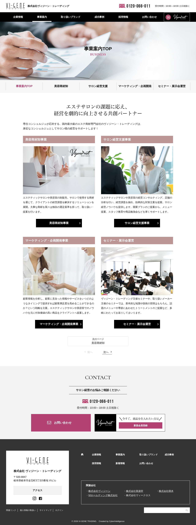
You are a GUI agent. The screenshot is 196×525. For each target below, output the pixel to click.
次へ (106, 352)
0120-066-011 (102, 401)
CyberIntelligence (116, 521)
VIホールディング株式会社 (103, 495)
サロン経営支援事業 (137, 223)
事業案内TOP (24, 86)
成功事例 (99, 17)
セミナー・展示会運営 (172, 86)
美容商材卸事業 (59, 223)
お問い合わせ (149, 17)
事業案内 (42, 17)
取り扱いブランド (70, 17)
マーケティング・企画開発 (134, 86)
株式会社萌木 (166, 491)
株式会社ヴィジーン (99, 491)
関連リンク (11, 510)
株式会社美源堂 (134, 491)
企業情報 (18, 17)
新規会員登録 (140, 425)
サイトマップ (45, 510)
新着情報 (120, 463)
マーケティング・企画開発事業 (59, 324)
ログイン (59, 510)
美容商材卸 (61, 86)
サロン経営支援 (98, 86)
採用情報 (123, 17)
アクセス (37, 490)
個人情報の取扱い (28, 510)
